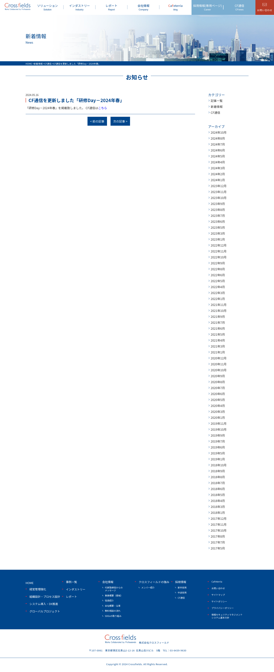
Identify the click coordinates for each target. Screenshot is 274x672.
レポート (111, 7)
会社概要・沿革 (113, 605)
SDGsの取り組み (113, 615)
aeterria (175, 7)
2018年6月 (218, 489)
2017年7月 (218, 542)
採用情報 (180, 582)
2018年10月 (218, 465)
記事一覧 (217, 100)
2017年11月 (218, 524)
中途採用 (182, 592)
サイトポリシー (219, 601)
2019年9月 (218, 435)
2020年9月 (218, 376)
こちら (102, 108)
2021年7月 (218, 322)
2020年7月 (218, 388)
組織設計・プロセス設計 (45, 596)
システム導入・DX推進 (44, 604)
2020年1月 (218, 417)
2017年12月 (218, 518)
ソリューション (48, 7)
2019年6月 (218, 447)
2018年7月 (218, 483)
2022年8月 (218, 269)
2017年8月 (218, 536)
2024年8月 (218, 138)
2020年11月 (218, 364)
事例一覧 (71, 582)
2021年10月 (218, 310)
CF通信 (239, 7)
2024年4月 (218, 162)
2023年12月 (218, 186)
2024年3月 (218, 168)
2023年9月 (218, 203)
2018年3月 (218, 506)
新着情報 (217, 106)
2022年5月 (218, 281)
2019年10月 (218, 429)
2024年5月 (218, 156)
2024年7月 (218, 144)
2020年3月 (218, 411)
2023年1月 (218, 239)
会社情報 (143, 7)
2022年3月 (218, 293)
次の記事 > (120, 121)
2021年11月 (218, 304)
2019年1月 (218, 459)
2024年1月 (218, 180)
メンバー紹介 (148, 587)
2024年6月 (218, 150)
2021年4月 (218, 340)
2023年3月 (218, 233)
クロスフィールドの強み (154, 582)
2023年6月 (218, 221)
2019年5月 (218, 453)
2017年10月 (218, 530)
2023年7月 (218, 215)
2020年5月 (218, 399)
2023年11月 (218, 192)
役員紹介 (109, 600)
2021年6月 (218, 328)
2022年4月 (218, 287)
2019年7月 (218, 441)
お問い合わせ (218, 588)
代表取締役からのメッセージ (114, 589)
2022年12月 (218, 245)
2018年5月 (218, 494)
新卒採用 (182, 587)
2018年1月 (218, 512)
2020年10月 (218, 370)
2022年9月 (218, 263)
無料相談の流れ (113, 610)
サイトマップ (218, 594)
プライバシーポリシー (223, 607)
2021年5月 (218, 334)
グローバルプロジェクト (45, 611)
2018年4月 (218, 500)
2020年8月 (218, 382)
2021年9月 (218, 316)
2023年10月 (218, 197)
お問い (264, 10)
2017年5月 (218, 548)
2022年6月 (218, 275)
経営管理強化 (38, 589)
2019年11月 (218, 423)
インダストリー (79, 7)
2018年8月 (218, 477)
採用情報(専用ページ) (207, 7)
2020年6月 (218, 394)
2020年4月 (218, 405)
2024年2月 (218, 174)
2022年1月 (218, 298)
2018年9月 (218, 471)
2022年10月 (218, 257)
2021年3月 (218, 346)
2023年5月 (218, 227)
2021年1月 (218, 352)
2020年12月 (218, 358)
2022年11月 (218, 251)
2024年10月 (218, 132)
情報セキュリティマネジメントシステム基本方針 (227, 616)
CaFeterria (217, 581)
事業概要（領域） (114, 595)
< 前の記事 (97, 121)
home (30, 583)
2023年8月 (218, 209)
